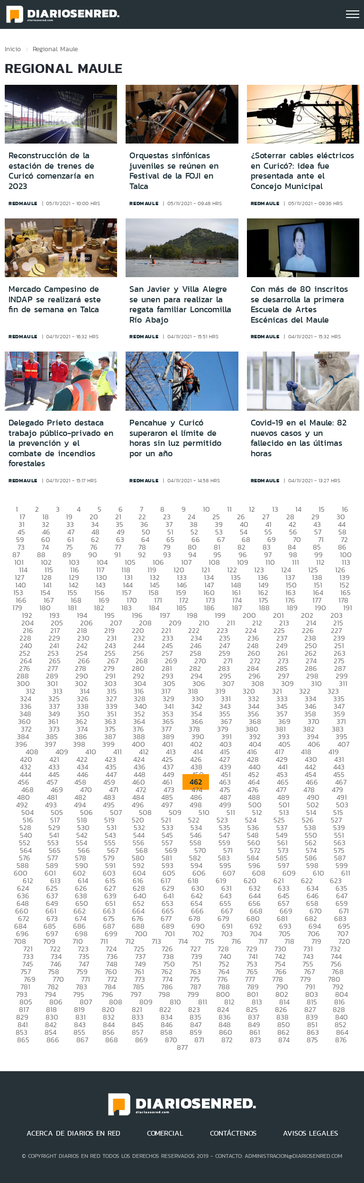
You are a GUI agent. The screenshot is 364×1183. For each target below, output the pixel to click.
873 (255, 1040)
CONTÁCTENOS (233, 1133)
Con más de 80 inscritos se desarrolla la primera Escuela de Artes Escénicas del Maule (299, 304)
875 (312, 1040)
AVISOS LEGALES (310, 1133)
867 (82, 1040)
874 (284, 1040)
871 (199, 1040)
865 (23, 1040)
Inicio (13, 48)
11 (229, 509)
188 (264, 608)
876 (341, 1040)
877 (182, 1047)
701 (169, 934)
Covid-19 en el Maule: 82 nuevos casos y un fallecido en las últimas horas (298, 438)
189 (292, 608)
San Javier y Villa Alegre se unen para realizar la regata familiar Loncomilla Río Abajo (180, 304)
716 (236, 941)
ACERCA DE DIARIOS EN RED (73, 1133)
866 (52, 1040)
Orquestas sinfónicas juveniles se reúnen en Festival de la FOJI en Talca (173, 170)
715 (209, 941)
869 (141, 1040)
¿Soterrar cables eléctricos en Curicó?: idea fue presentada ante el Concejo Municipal (302, 170)
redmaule (23, 203)
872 (227, 1040)
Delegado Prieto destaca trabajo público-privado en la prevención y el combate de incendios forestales (61, 443)
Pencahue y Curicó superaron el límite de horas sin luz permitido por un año (175, 438)
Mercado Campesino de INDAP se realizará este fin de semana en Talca (55, 299)
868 (111, 1040)
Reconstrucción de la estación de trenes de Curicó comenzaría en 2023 (51, 170)
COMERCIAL (165, 1133)
